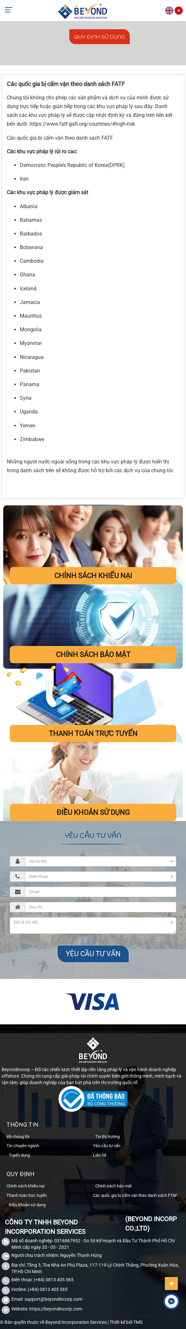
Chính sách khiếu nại (93, 576)
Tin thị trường (107, 1136)
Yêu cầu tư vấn (106, 1145)
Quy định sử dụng (99, 36)
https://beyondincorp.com (55, 1308)
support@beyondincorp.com (53, 1299)
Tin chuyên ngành (23, 1145)
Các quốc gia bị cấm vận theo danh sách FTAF (135, 1195)
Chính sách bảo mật (93, 655)
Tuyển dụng (19, 1155)
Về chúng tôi (18, 1136)
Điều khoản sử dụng (93, 812)
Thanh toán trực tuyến (93, 733)
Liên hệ (99, 1155)
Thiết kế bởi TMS (126, 1322)
